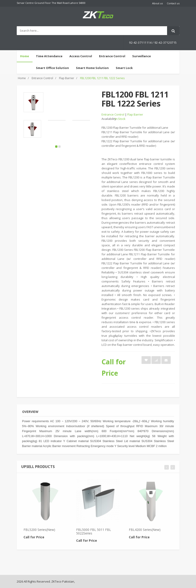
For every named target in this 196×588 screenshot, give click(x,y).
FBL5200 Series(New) (39, 532)
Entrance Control (42, 78)
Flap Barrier (66, 78)
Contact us (173, 3)
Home (24, 56)
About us (157, 3)
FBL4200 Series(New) (145, 532)
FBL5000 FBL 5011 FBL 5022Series (93, 534)
